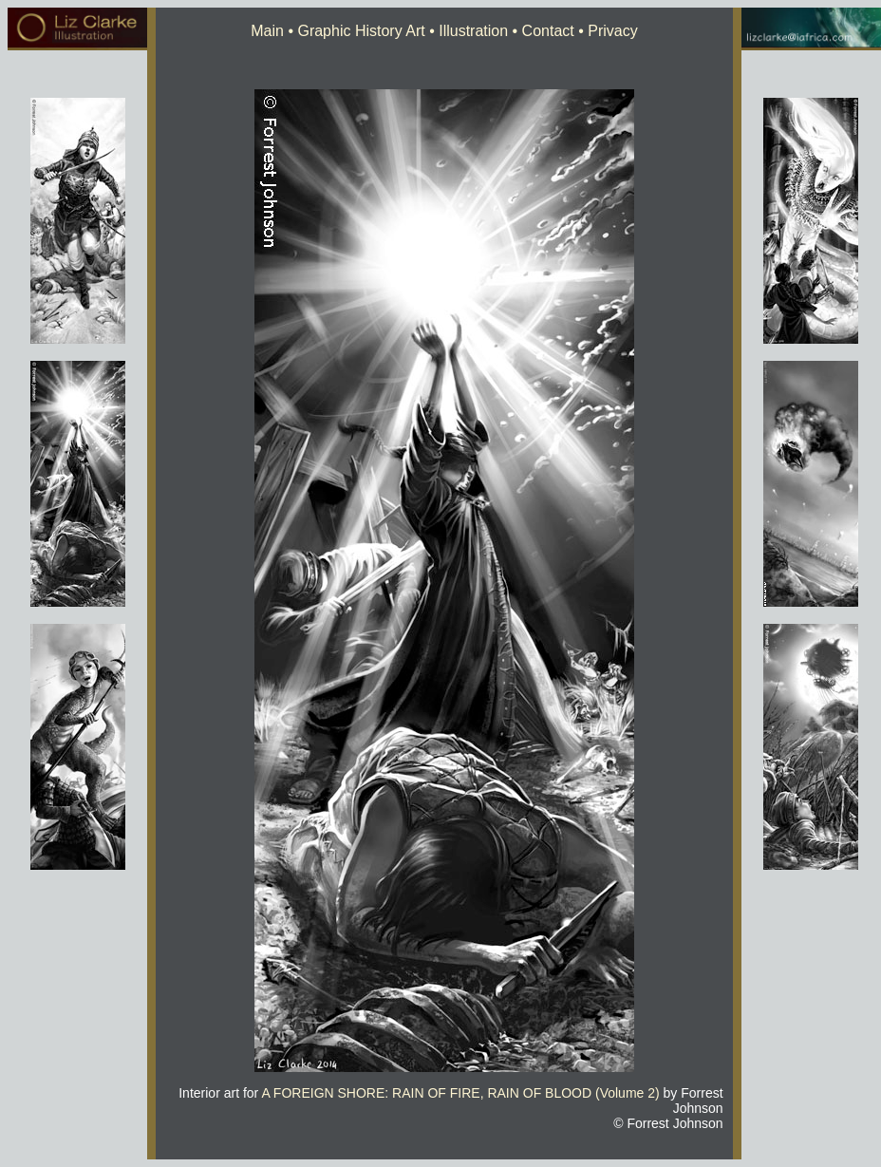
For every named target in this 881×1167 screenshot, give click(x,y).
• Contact (541, 31)
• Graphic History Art (354, 31)
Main (267, 31)
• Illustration (466, 31)
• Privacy (606, 31)
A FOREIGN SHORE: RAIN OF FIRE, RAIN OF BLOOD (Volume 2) (460, 1093)
